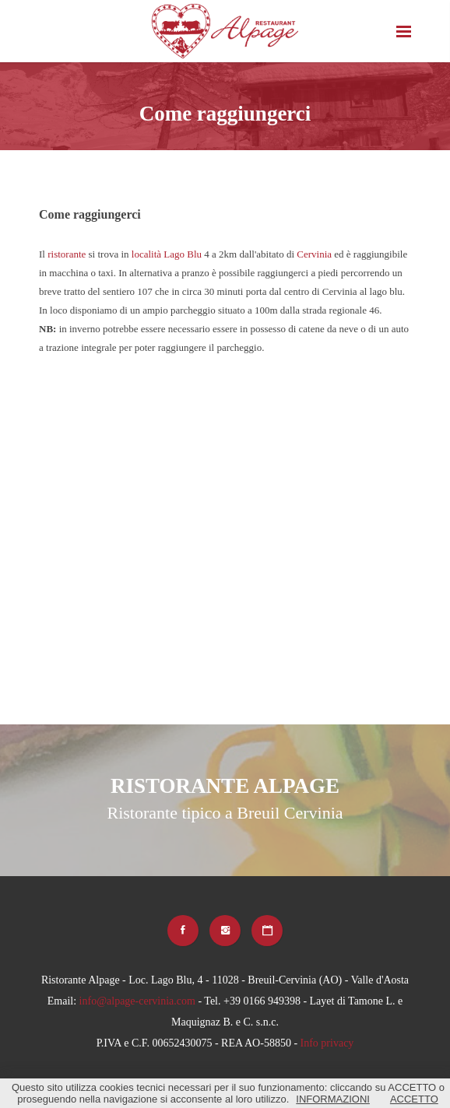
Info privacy (327, 1043)
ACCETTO (414, 1099)
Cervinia (314, 254)
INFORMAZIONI (333, 1099)
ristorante (66, 254)
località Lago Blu (167, 254)
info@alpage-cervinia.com (137, 1001)
